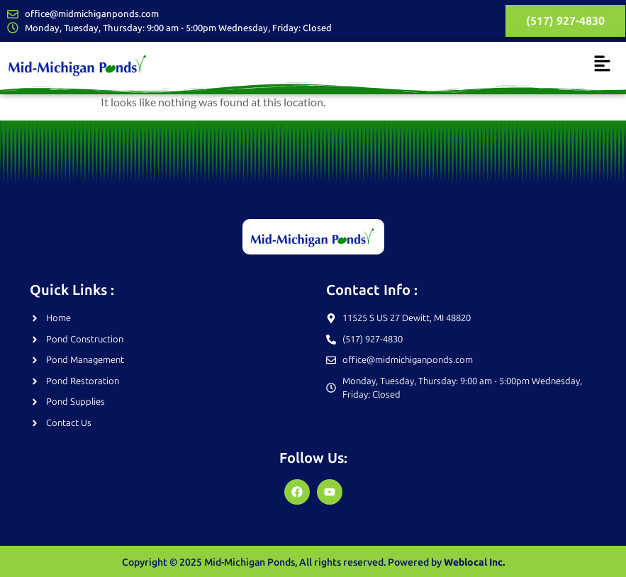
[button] (602, 64)
